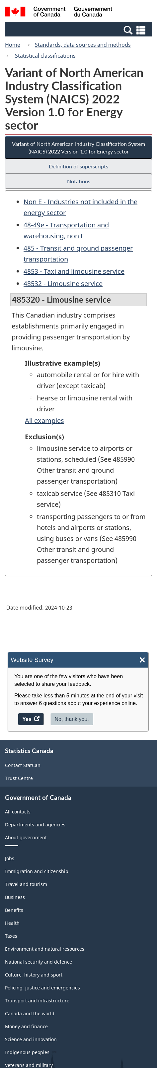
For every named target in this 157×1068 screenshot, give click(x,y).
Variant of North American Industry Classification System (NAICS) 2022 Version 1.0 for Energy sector (78, 147)
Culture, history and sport (33, 975)
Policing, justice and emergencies (42, 987)
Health (12, 923)
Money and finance (26, 1026)
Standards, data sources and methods (83, 44)
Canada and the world (29, 1013)
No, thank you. (72, 719)
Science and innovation (31, 1039)
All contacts (18, 811)
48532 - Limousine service (63, 283)
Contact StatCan (22, 765)
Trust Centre (19, 778)
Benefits (14, 910)
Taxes (11, 936)
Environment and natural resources (44, 949)
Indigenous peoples (27, 1052)
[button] (79, 30)
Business (15, 897)
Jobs (9, 858)
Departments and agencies (35, 824)
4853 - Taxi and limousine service (74, 271)
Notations (78, 181)
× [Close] (142, 660)
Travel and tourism (26, 884)
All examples (44, 420)
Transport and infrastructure (37, 1000)
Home (12, 44)
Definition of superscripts (78, 166)
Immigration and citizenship (36, 871)
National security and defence (38, 962)
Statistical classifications (45, 55)
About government (26, 837)
